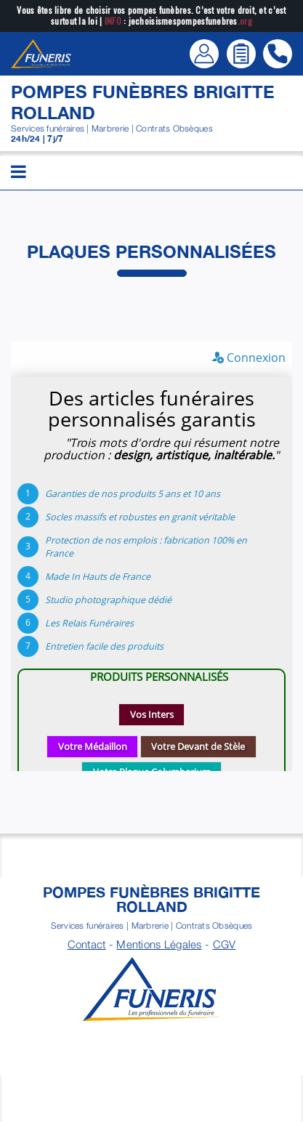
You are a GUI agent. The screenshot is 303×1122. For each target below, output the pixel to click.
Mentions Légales (158, 944)
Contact (87, 944)
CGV (224, 944)
